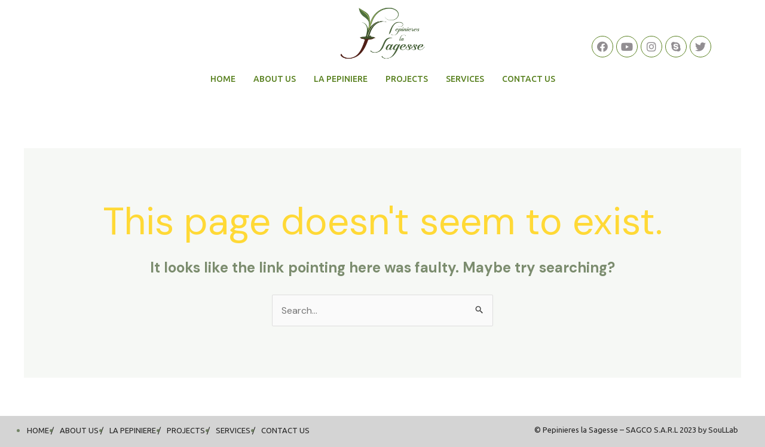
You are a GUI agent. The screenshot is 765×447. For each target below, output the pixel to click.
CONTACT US (528, 79)
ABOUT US (274, 79)
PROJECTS (406, 79)
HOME (222, 79)
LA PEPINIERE (341, 79)
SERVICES (465, 79)
